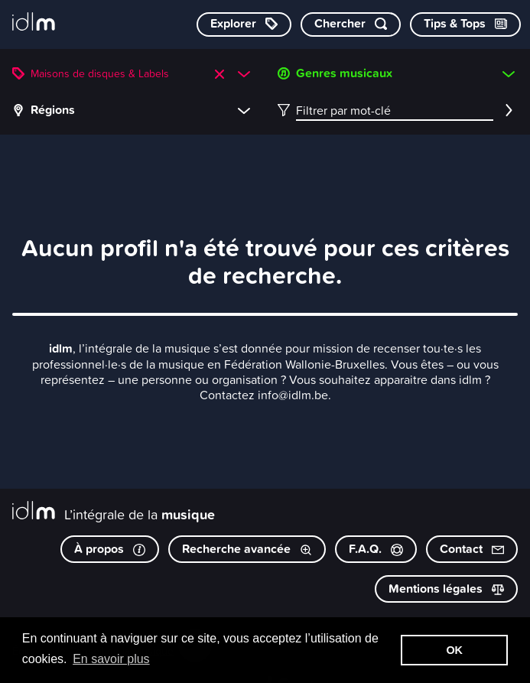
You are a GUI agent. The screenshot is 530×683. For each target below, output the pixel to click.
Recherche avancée (247, 549)
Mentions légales (446, 588)
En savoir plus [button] (111, 658)
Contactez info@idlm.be (264, 394)
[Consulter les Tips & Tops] (465, 24)
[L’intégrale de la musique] (33, 23)
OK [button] (454, 650)
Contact (472, 549)
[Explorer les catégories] (244, 24)
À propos (109, 549)
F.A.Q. (376, 549)
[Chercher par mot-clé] (351, 24)
